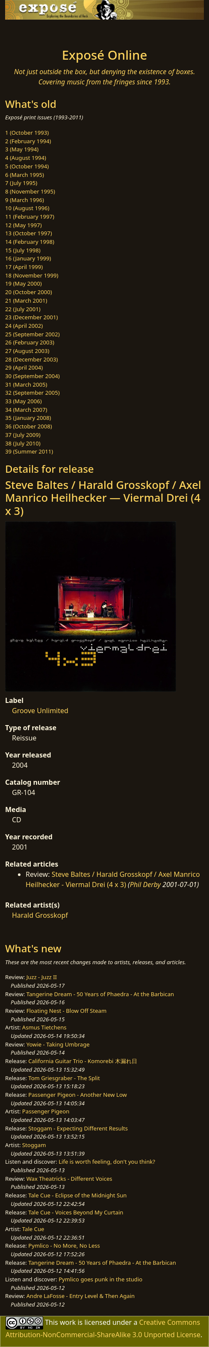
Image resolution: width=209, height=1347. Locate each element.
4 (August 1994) (25, 158)
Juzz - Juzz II (41, 977)
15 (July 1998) (23, 250)
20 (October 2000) (28, 292)
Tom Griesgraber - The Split (64, 1078)
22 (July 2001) (23, 309)
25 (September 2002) (32, 334)
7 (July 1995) (21, 183)
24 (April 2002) (24, 326)
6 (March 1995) (24, 175)
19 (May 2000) (23, 283)
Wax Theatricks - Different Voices (69, 1178)
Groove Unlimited (40, 710)
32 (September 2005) (32, 392)
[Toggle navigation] (27, 31)
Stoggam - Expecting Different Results (78, 1128)
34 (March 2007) (26, 409)
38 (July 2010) (23, 443)
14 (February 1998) (29, 242)
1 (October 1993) (27, 132)
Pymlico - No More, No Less (64, 1245)
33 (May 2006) (23, 401)
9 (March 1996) (24, 200)
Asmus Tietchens (44, 1027)
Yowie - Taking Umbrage (58, 1044)
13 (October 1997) (28, 233)
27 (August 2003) (27, 351)
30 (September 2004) (32, 376)
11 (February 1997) (29, 216)
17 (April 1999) (24, 267)
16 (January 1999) (28, 258)
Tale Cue (33, 1229)
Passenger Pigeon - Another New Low (77, 1094)
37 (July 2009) (23, 435)
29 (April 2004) (24, 367)
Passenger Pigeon (45, 1111)
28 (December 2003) (31, 359)
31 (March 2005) (26, 384)
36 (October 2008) (28, 426)
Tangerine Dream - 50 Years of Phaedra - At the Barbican (100, 994)
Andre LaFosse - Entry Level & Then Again (80, 1296)
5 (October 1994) (27, 166)
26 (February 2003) (29, 342)
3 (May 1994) (21, 149)
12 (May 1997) (23, 225)
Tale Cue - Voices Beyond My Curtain (75, 1212)
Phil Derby (145, 884)
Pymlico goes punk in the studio (100, 1279)
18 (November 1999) (32, 275)
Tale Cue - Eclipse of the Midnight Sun (77, 1195)
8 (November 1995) (30, 191)
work (68, 1322)
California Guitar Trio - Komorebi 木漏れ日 (82, 1061)
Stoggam (34, 1145)
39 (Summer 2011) (29, 451)
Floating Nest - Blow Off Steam (66, 1011)
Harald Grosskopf (40, 915)
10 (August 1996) (27, 208)
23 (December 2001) (31, 317)
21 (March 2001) (26, 300)
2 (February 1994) (28, 141)
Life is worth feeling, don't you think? (107, 1161)
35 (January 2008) (28, 418)
